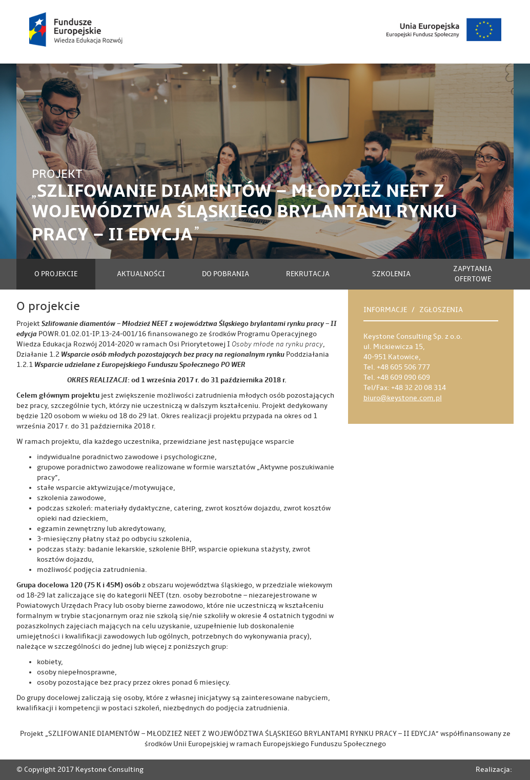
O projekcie (55, 274)
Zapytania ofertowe (472, 273)
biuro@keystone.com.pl (402, 398)
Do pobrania (225, 274)
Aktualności (141, 274)
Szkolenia (391, 274)
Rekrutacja (308, 274)
